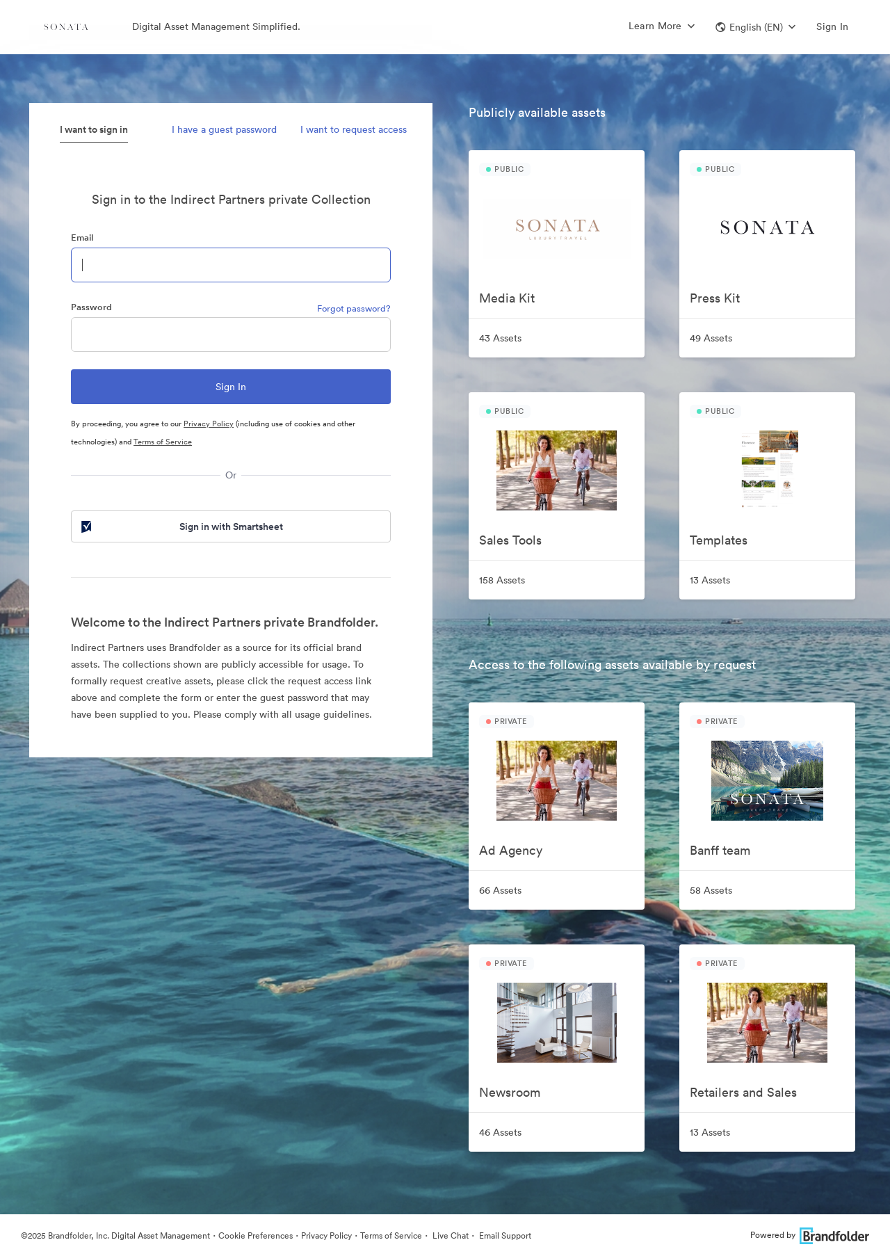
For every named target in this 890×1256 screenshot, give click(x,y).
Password (91, 307)
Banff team (720, 850)
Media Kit (507, 298)
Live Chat (449, 1235)
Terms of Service (163, 441)
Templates (718, 540)
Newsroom (509, 1092)
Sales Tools (510, 540)
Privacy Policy (209, 423)
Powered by (809, 1235)
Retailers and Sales (743, 1092)
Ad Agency (510, 850)
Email (82, 237)
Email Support (504, 1235)
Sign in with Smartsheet (181, 526)
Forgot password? (354, 308)
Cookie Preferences (255, 1235)
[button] (755, 27)
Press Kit (715, 298)
